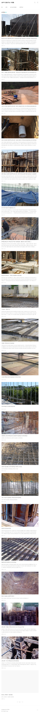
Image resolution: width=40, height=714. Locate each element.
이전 (17, 702)
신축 (6, 7)
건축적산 (21, 7)
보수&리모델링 (13, 7)
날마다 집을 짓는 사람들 (7, 2)
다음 (22, 702)
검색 (35, 2)
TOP (38, 710)
